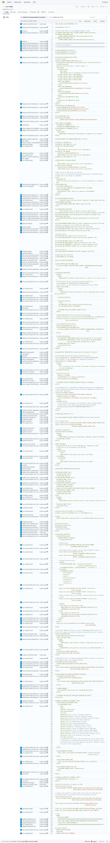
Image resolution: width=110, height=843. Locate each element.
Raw (80, 21)
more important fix (27, 515)
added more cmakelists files (30, 472)
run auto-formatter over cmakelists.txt (33, 281)
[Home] (3, 2)
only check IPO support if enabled (31, 184)
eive (7, 6)
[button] (47, 27)
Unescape (102, 21)
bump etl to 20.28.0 (27, 153)
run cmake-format (27, 146)
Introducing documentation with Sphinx (33, 197)
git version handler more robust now (32, 50)
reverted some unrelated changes (31, 357)
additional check (27, 432)
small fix (24, 356)
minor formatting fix (28, 186)
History (95, 21)
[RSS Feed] (77, 6)
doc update (25, 141)
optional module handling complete (32, 232)
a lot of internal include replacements (32, 414)
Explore (9, 2)
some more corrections (28, 417)
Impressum (27, 2)
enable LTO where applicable (30, 264)
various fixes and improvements (31, 230)
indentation (25, 125)
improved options (27, 223)
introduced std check (28, 428)
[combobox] (98, 17)
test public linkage (27, 144)
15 (88, 6)
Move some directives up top (30, 116)
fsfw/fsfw (11, 9)
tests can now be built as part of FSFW (33, 216)
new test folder (26, 227)
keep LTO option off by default (30, 142)
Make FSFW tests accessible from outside (33, 229)
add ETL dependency (28, 359)
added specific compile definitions (32, 470)
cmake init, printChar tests (29, 24)
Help (34, 2)
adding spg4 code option (29, 525)
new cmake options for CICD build (32, 213)
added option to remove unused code (33, 198)
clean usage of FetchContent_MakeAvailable (34, 384)
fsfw (11, 6)
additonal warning (27, 430)
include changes (26, 251)
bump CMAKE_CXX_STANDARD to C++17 (33, 128)
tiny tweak (25, 308)
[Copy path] (62, 17)
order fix (24, 31)
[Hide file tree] (4, 17)
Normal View (87, 21)
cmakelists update (27, 419)
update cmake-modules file (30, 139)
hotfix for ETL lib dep (28, 372)
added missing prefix (28, 352)
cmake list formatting (28, 467)
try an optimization (27, 511)
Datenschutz (17, 2)
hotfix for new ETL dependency (31, 157)
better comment (27, 421)
